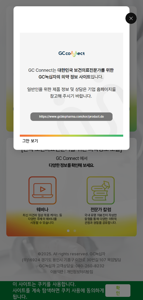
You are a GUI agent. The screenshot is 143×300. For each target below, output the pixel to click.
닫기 (131, 18)
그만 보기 (30, 141)
